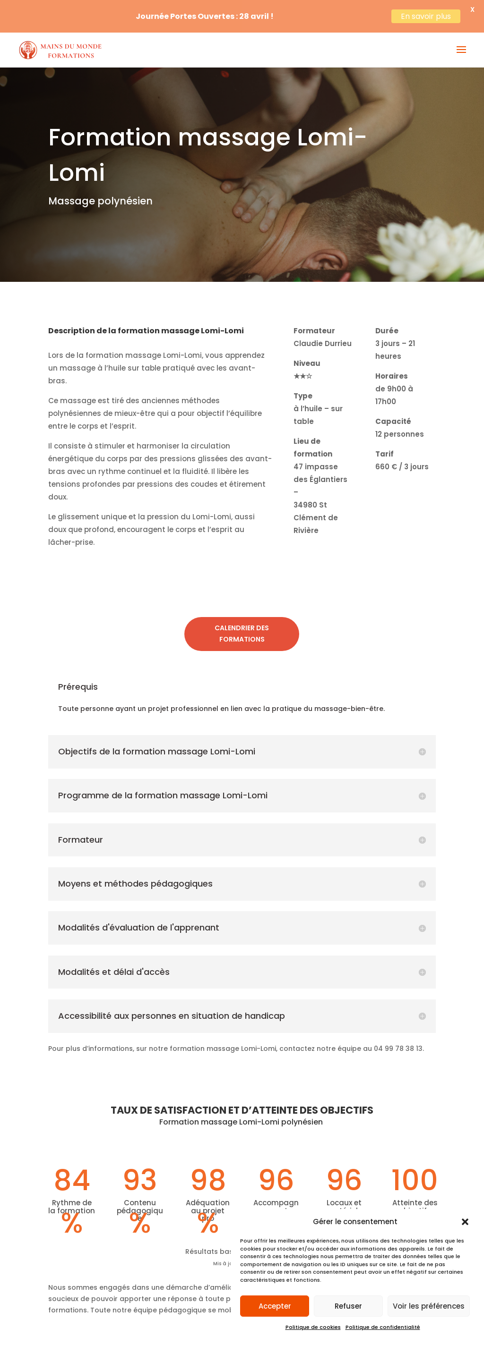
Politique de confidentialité (383, 1327)
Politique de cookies (313, 1327)
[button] (465, 1222)
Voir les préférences (429, 1306)
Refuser (348, 1306)
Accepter (275, 1306)
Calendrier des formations (242, 625)
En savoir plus (426, 16)
